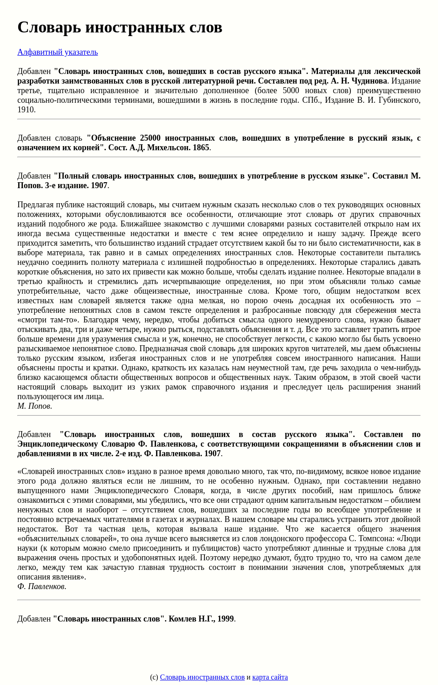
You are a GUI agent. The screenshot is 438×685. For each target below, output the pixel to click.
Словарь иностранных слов (202, 677)
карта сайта (270, 677)
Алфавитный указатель (57, 52)
